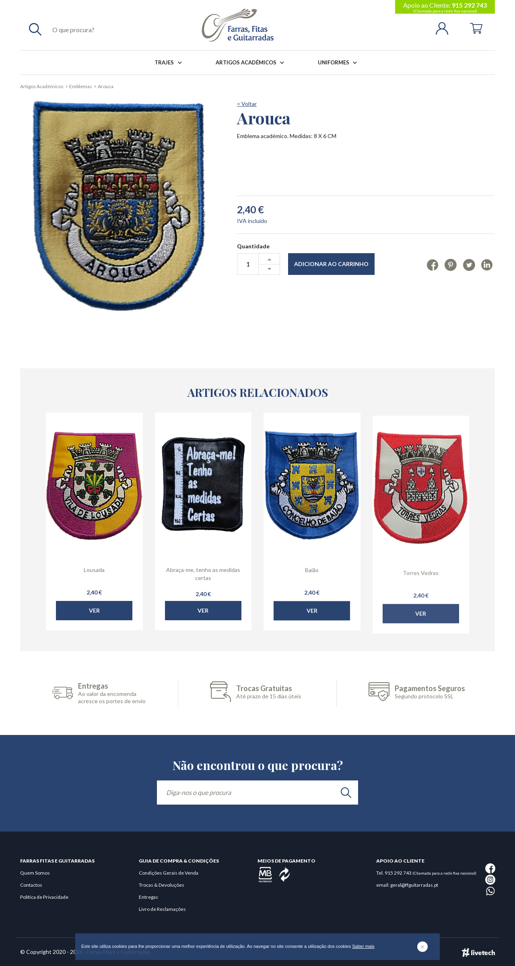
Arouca (105, 86)
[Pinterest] (450, 264)
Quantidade (253, 246)
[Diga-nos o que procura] (257, 792)
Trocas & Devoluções (161, 885)
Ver (94, 634)
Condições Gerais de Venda (168, 873)
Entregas (148, 897)
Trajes (169, 62)
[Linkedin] (487, 264)
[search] (346, 792)
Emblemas (80, 86)
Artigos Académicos (251, 62)
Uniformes (339, 62)
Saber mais (363, 946)
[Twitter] (469, 264)
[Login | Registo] (445, 27)
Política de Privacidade (44, 897)
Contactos (31, 885)
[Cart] (476, 27)
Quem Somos (35, 873)
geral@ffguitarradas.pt (414, 885)
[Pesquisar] (35, 29)
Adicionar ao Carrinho (331, 263)
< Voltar (247, 103)
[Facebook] (433, 264)
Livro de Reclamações (162, 909)
